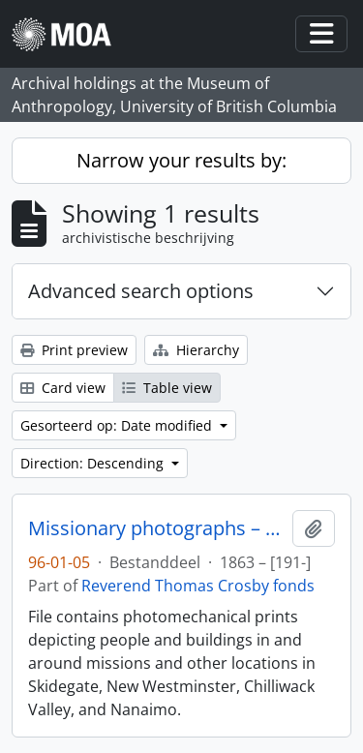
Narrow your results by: (181, 160)
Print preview (74, 350)
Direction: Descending (93, 463)
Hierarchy (196, 350)
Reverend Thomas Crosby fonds (198, 585)
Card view (63, 387)
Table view (167, 387)
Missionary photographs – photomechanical (156, 528)
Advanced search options (141, 291)
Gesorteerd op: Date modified (118, 425)
